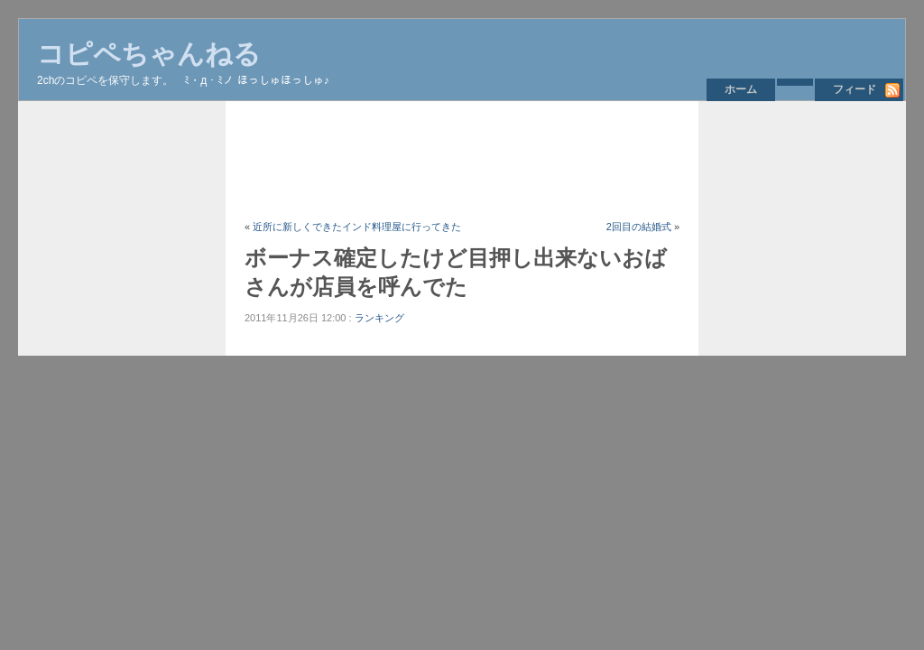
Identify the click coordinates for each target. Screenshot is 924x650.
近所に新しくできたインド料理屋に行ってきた (357, 226)
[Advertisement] (573, 159)
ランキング (379, 317)
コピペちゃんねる (149, 54)
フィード (854, 89)
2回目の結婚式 (638, 226)
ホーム (741, 89)
